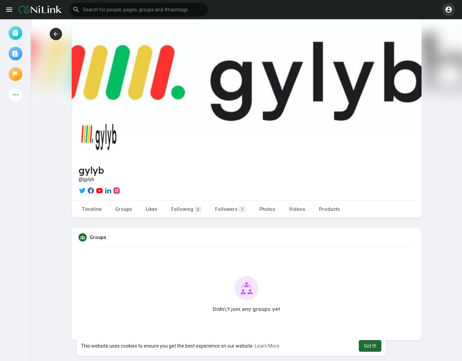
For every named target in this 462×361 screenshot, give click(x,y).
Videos (297, 209)
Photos (267, 209)
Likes (151, 209)
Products (329, 209)
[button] (138, 9)
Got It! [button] (370, 346)
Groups (123, 209)
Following (186, 209)
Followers (230, 209)
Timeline (92, 209)
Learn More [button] (267, 346)
